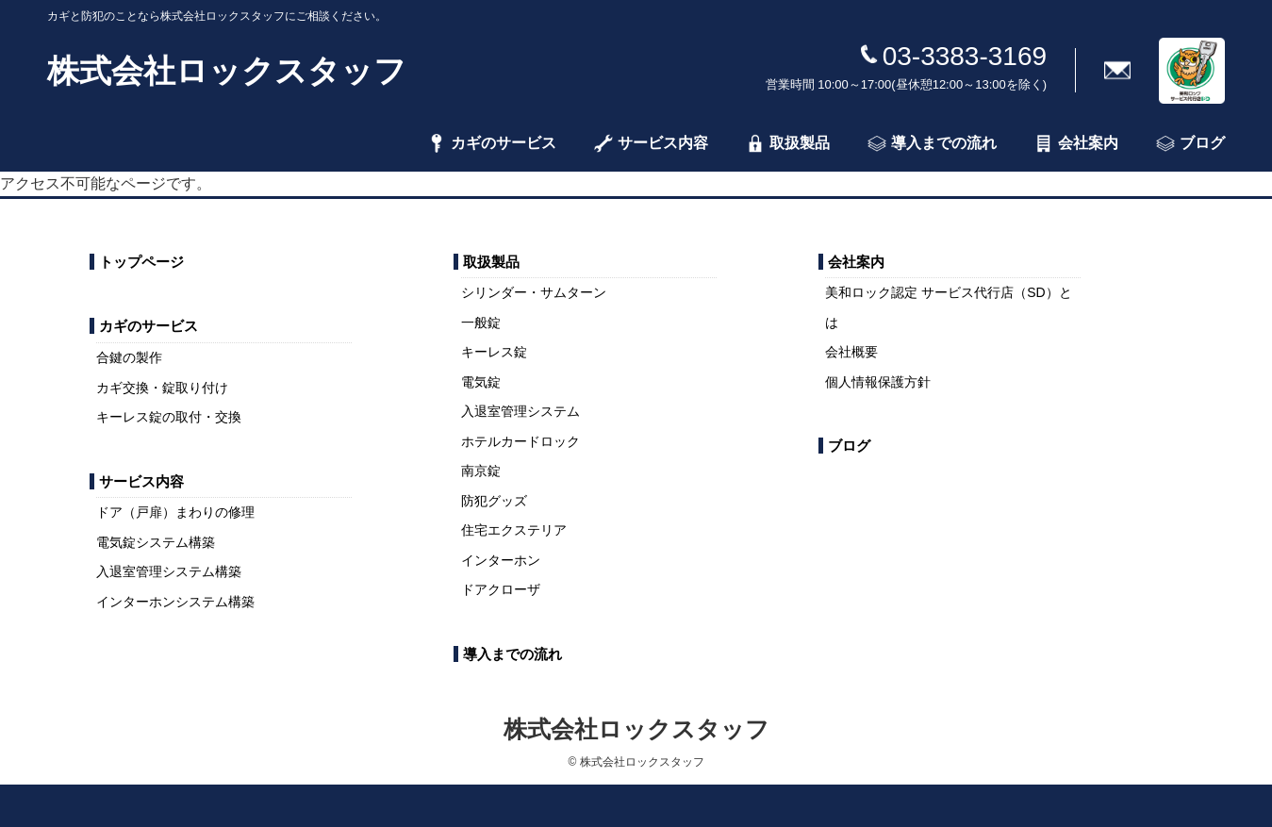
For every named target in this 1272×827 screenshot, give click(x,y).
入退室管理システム (520, 411)
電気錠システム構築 (155, 542)
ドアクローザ (500, 589)
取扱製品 (788, 143)
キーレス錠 (494, 351)
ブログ (1190, 143)
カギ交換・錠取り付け (162, 387)
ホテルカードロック (520, 441)
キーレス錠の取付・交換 (168, 416)
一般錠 (481, 322)
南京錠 (481, 470)
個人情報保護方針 (878, 381)
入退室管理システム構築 (168, 571)
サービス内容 (651, 143)
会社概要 (851, 351)
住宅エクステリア (514, 530)
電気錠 (481, 381)
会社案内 (1076, 143)
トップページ (141, 262)
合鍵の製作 (129, 357)
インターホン (500, 560)
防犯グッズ (494, 500)
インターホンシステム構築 (175, 601)
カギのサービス (491, 143)
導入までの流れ (932, 143)
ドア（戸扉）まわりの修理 (175, 512)
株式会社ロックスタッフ (226, 71)
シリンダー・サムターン (533, 292)
